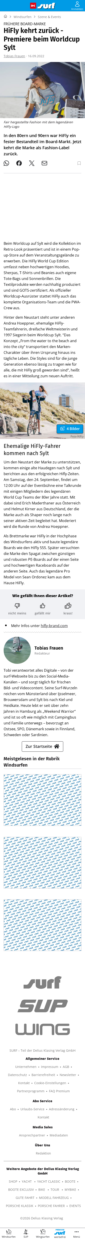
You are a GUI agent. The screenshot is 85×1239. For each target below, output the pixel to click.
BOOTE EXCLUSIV (21, 1189)
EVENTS (75, 1206)
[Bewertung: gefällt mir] (42, 609)
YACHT (27, 1181)
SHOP (13, 1181)
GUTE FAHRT (25, 1197)
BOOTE (70, 1181)
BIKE (42, 1189)
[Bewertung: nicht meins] (17, 609)
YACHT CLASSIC (48, 1181)
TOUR (55, 1189)
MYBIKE (70, 1189)
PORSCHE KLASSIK (19, 1206)
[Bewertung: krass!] (68, 609)
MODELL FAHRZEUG (54, 1197)
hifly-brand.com (54, 625)
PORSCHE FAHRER (51, 1206)
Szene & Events (49, 17)
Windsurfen (23, 17)
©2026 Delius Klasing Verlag (41, 1218)
